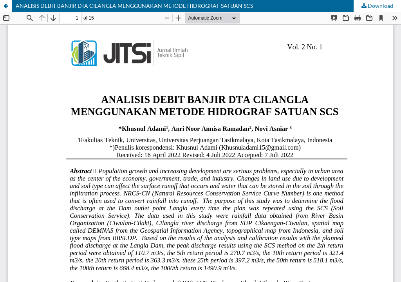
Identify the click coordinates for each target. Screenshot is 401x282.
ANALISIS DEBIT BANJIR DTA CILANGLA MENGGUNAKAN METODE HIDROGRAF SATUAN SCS (134, 5)
